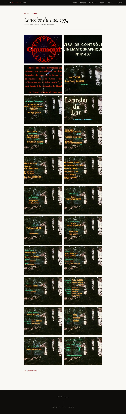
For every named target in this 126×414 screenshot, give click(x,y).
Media (102, 3)
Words (83, 3)
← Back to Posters (30, 370)
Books (111, 3)
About (119, 3)
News (75, 3)
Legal (62, 407)
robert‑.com (15, 3)
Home (26, 13)
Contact (70, 407)
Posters (92, 3)
